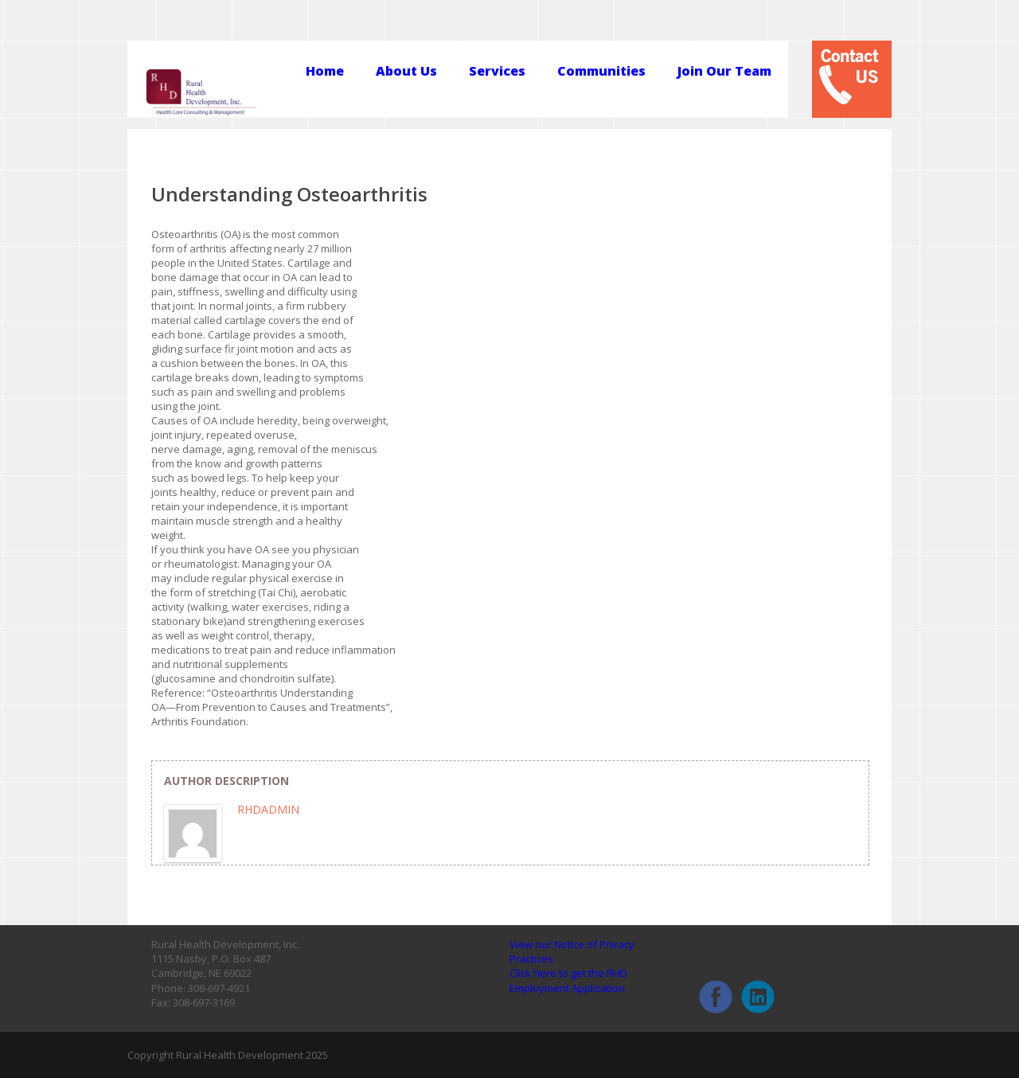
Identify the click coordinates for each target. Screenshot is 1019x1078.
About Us (406, 71)
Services (497, 71)
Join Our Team (724, 71)
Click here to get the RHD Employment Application (568, 980)
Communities (601, 71)
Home (325, 71)
